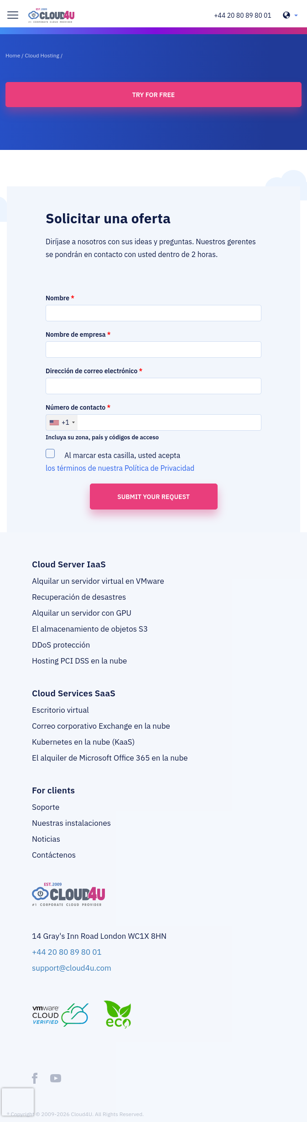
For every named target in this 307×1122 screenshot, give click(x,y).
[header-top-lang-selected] (290, 15)
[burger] (12, 15)
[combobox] (62, 422)
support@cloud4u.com (71, 968)
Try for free (153, 95)
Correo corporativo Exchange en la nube (101, 726)
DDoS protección (61, 645)
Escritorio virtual (60, 710)
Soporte (45, 807)
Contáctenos (54, 855)
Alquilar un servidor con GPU (81, 613)
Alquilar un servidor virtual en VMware (98, 581)
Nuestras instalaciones (71, 823)
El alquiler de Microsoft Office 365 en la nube (110, 758)
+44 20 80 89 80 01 (242, 15)
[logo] (51, 15)
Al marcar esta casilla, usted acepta (121, 461)
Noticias (46, 839)
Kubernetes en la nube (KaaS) (83, 742)
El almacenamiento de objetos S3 (90, 629)
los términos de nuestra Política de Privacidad (120, 468)
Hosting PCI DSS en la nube (79, 661)
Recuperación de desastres (79, 597)
